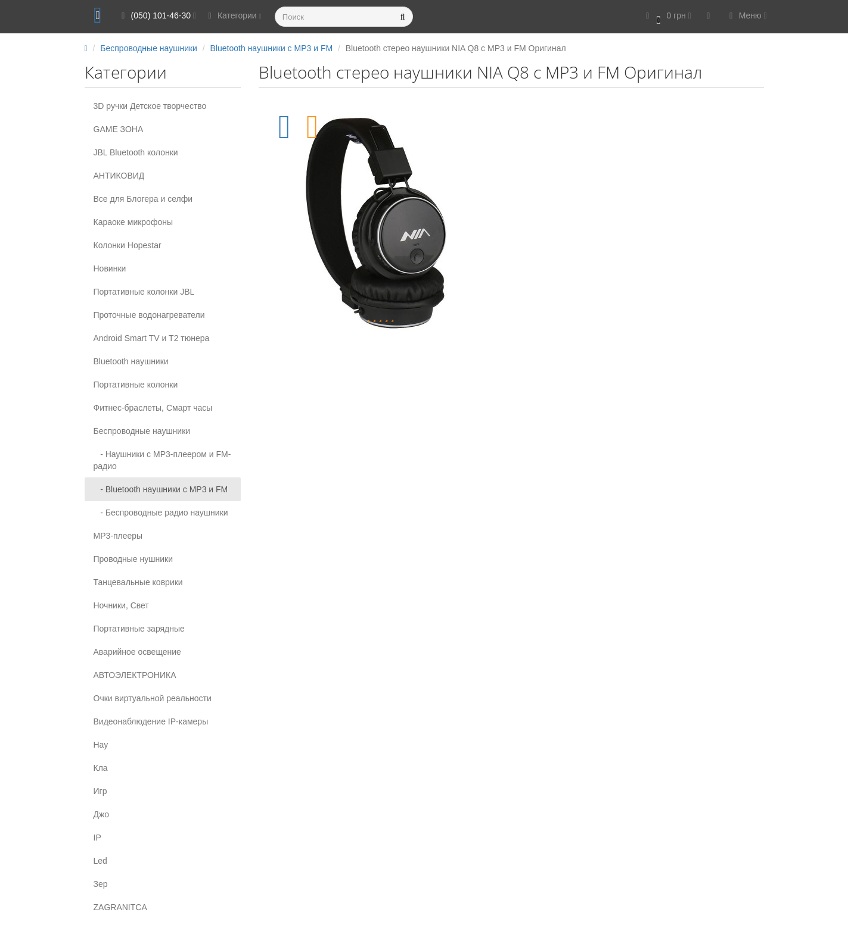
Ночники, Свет (121, 605)
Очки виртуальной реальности (153, 698)
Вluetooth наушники (131, 361)
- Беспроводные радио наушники (161, 512)
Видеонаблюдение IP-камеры (151, 721)
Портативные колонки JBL (144, 291)
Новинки (110, 268)
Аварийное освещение (137, 652)
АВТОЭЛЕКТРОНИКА (135, 675)
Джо (102, 814)
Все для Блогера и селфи (143, 199)
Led (100, 861)
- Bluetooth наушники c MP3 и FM (161, 489)
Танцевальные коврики (138, 582)
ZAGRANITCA (120, 907)
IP (97, 837)
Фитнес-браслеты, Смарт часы (153, 408)
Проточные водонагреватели (149, 315)
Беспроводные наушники (142, 431)
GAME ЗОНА (119, 129)
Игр (100, 791)
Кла (101, 768)
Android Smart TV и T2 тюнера (152, 338)
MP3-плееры (118, 536)
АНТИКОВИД (119, 175)
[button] (666, 16)
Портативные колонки (136, 384)
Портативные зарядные (139, 628)
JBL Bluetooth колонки (136, 152)
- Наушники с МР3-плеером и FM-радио (162, 460)
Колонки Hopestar (127, 245)
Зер (101, 884)
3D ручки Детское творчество (150, 106)
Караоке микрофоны (133, 222)
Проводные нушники (133, 559)
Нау (101, 744)
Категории (233, 15)
